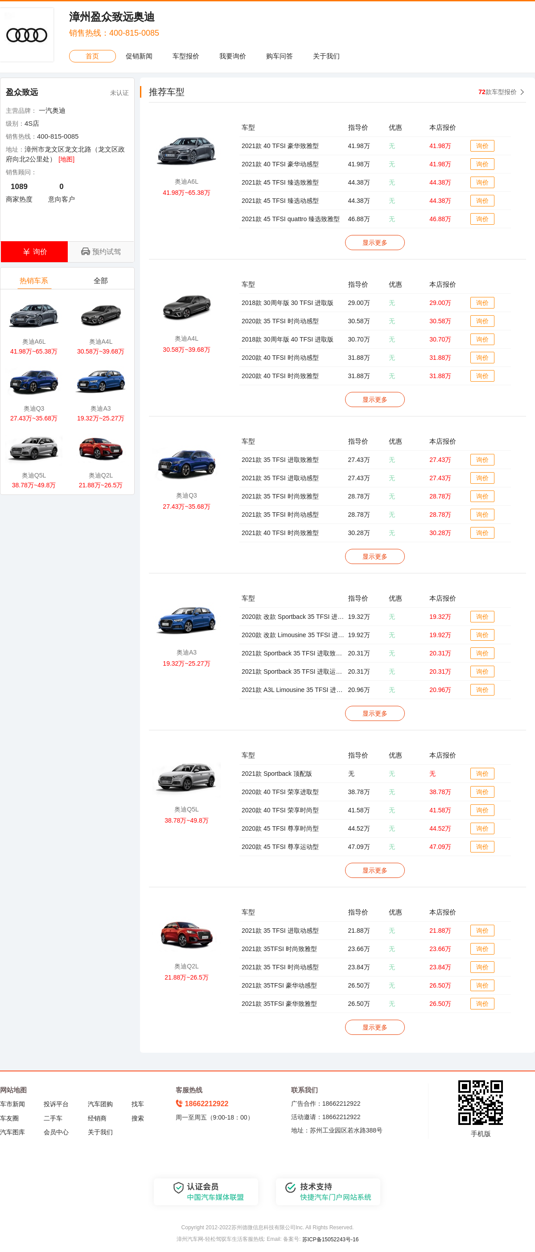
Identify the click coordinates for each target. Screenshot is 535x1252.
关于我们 (326, 56)
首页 (92, 56)
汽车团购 (100, 1104)
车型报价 (186, 56)
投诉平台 (56, 1104)
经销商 (97, 1118)
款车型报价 (497, 91)
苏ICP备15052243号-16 (330, 1239)
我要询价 (232, 56)
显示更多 (374, 242)
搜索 (138, 1118)
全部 (101, 283)
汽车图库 (12, 1132)
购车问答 (279, 56)
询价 (482, 145)
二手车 (53, 1118)
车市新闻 (12, 1104)
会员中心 (56, 1132)
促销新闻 (139, 56)
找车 (138, 1104)
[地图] (66, 159)
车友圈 (9, 1118)
